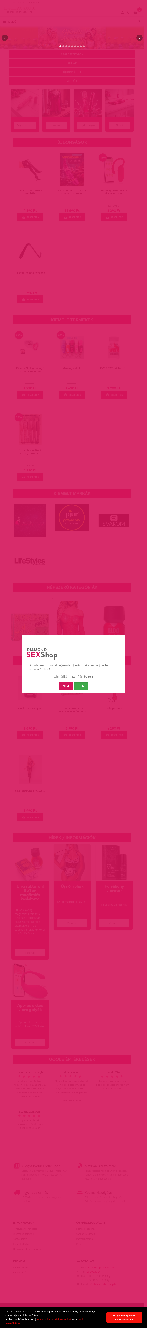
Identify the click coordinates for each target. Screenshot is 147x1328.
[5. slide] (72, 46)
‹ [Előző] (4, 37)
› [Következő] (139, 37)
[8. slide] (81, 46)
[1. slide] (60, 46)
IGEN (81, 686)
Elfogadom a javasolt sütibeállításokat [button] (124, 1317)
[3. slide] (66, 46)
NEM (66, 686)
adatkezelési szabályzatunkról (54, 1319)
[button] (22, 1323)
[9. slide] (84, 46)
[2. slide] (63, 46)
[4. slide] (69, 46)
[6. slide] (75, 46)
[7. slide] (78, 46)
